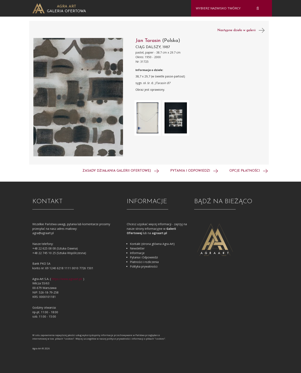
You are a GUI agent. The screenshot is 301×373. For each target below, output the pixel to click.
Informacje (137, 253)
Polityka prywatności (143, 266)
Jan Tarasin (148, 40)
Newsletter (137, 248)
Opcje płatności (248, 170)
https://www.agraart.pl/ (67, 279)
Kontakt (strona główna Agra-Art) (152, 244)
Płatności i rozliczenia (144, 262)
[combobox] (229, 8)
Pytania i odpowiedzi (194, 170)
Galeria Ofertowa (66, 11)
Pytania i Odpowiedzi (144, 257)
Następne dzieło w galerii (241, 30)
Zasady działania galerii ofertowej (121, 170)
